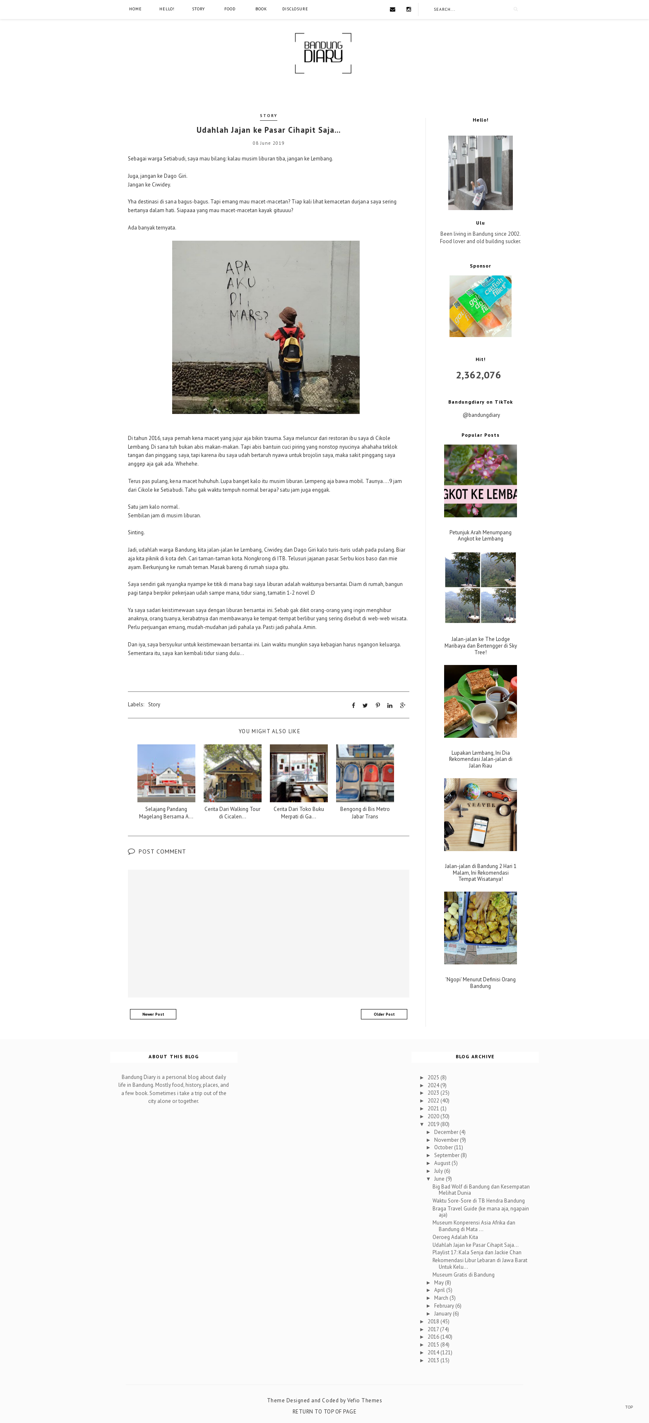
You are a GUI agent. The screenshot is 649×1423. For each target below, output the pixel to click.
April (440, 1290)
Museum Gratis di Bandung (464, 1274)
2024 (434, 1084)
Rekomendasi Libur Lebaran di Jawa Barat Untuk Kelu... (480, 1263)
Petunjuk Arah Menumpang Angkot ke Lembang (480, 535)
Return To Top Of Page (325, 1411)
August (443, 1163)
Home (135, 9)
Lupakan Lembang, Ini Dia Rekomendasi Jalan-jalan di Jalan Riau (480, 759)
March (441, 1297)
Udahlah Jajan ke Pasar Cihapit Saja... (476, 1244)
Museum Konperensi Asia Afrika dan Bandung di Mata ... (474, 1226)
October (444, 1147)
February (444, 1305)
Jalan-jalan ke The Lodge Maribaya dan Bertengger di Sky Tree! (481, 645)
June (440, 1178)
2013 (434, 1360)
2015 (434, 1344)
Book (261, 9)
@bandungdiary (481, 415)
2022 (434, 1100)
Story (198, 9)
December (446, 1131)
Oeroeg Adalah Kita (455, 1236)
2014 (434, 1352)
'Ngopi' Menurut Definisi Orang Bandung (480, 982)
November (447, 1139)
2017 (434, 1328)
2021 (434, 1108)
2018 (434, 1321)
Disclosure (295, 9)
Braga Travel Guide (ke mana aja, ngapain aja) (481, 1212)
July (439, 1170)
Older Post (384, 1013)
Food (230, 9)
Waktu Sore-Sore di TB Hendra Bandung (479, 1200)
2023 (434, 1092)
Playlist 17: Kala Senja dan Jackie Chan (477, 1252)
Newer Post (153, 1013)
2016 (434, 1336)
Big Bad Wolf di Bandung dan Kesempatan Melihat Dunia (481, 1189)
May (439, 1282)
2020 (434, 1116)
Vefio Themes (364, 1400)
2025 (434, 1077)
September (447, 1155)
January (443, 1313)
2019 (434, 1124)
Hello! (167, 9)
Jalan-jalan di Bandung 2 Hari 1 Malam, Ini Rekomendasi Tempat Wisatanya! (481, 872)
